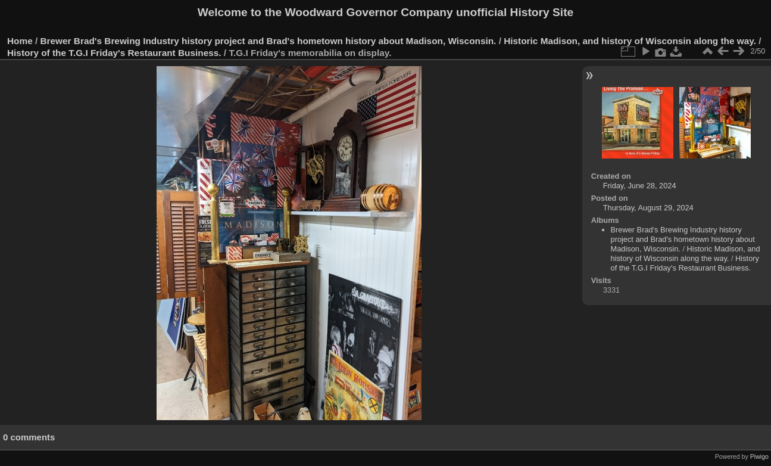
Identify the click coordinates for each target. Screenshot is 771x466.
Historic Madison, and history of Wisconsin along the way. (630, 41)
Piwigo (759, 456)
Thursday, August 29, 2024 (648, 207)
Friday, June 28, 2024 (639, 185)
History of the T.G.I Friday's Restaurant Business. (114, 53)
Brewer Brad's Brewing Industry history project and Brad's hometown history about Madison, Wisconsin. (268, 41)
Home (20, 41)
